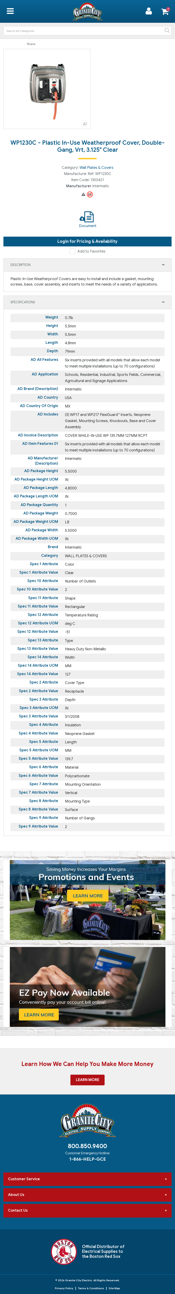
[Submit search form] (167, 30)
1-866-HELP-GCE (87, 1159)
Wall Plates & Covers (96, 167)
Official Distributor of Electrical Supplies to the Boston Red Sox (103, 1251)
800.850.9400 (87, 1146)
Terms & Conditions (91, 1288)
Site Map (114, 1288)
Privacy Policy (64, 1288)
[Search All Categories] (87, 30)
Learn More (87, 1080)
